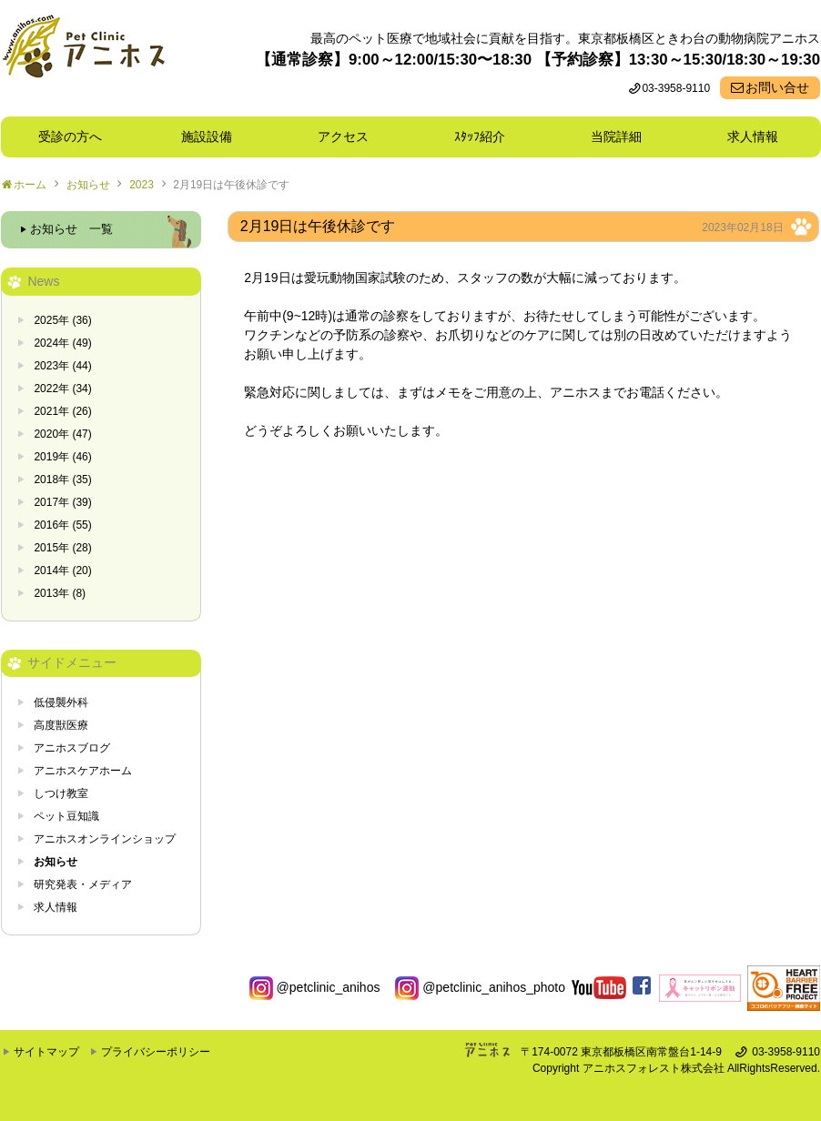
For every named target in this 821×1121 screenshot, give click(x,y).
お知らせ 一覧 (71, 229)
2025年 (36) (62, 320)
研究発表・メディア (83, 884)
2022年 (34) (62, 388)
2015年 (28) (62, 547)
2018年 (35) (62, 479)
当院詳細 (616, 136)
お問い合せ (777, 87)
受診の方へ (70, 136)
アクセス (343, 136)
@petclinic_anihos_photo (480, 987)
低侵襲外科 (61, 702)
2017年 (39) (62, 502)
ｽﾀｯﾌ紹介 (486, 136)
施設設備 (213, 136)
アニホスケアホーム (83, 770)
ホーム (30, 184)
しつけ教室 (61, 793)
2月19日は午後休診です (231, 184)
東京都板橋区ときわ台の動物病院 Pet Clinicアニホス (83, 58)
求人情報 (752, 136)
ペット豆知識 (66, 816)
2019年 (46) (62, 456)
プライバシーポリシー (155, 1051)
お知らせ (88, 184)
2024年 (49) (62, 343)
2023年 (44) (62, 365)
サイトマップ (46, 1051)
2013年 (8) (60, 593)
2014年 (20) (62, 570)
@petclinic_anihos (314, 987)
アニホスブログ (72, 748)
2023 (141, 184)
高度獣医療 (61, 725)
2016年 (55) (62, 525)
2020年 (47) (62, 434)
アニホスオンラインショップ (105, 839)
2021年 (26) (62, 411)
